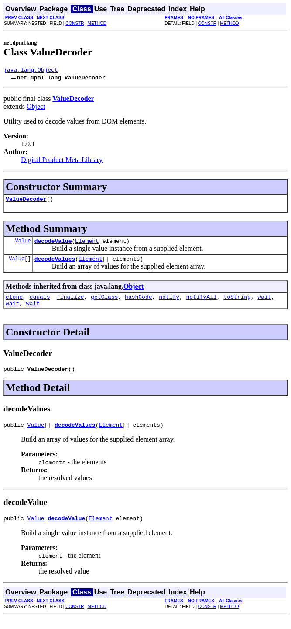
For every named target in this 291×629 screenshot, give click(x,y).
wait (264, 303)
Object (36, 107)
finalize (70, 303)
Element (87, 245)
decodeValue (53, 245)
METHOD (97, 23)
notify (169, 303)
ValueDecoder (26, 201)
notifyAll (201, 303)
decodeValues (54, 264)
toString (236, 303)
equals (40, 303)
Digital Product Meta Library (62, 161)
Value (23, 244)
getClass (104, 303)
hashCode (138, 303)
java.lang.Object (30, 71)
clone (14, 303)
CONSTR (74, 23)
